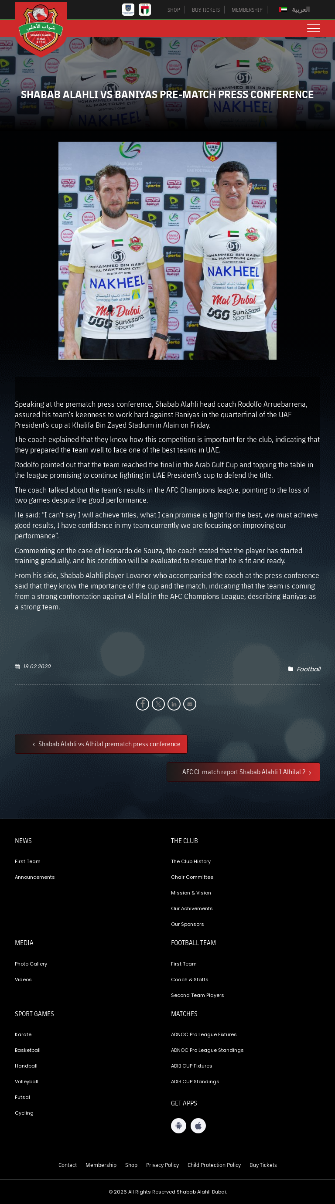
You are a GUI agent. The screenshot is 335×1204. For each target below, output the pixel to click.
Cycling (24, 1112)
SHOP (174, 10)
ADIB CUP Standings (195, 1081)
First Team (28, 861)
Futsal (22, 1097)
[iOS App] (198, 1125)
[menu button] (313, 28)
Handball (26, 1065)
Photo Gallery (31, 963)
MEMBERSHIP (247, 10)
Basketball (28, 1050)
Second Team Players (197, 995)
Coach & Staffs (190, 979)
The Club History (191, 861)
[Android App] (178, 1125)
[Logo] (47, 30)
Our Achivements (192, 908)
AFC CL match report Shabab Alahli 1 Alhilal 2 (244, 771)
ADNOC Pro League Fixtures (204, 1034)
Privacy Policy (162, 1164)
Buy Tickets (263, 1164)
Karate (23, 1034)
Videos (23, 979)
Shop (131, 1164)
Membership (100, 1164)
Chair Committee (192, 877)
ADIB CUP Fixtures (191, 1065)
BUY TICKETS (206, 10)
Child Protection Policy (214, 1164)
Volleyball (26, 1081)
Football (308, 669)
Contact (67, 1164)
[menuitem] (295, 9)
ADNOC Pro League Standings (207, 1050)
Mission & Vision (191, 892)
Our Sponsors (187, 924)
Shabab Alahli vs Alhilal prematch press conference (109, 744)
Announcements (35, 877)
